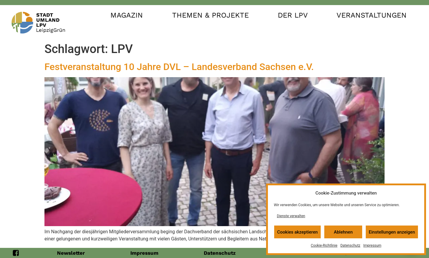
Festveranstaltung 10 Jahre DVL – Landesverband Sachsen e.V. (179, 66)
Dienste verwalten (291, 216)
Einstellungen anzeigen (392, 232)
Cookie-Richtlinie (324, 245)
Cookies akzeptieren (297, 232)
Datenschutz (350, 245)
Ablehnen (343, 232)
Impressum (372, 245)
